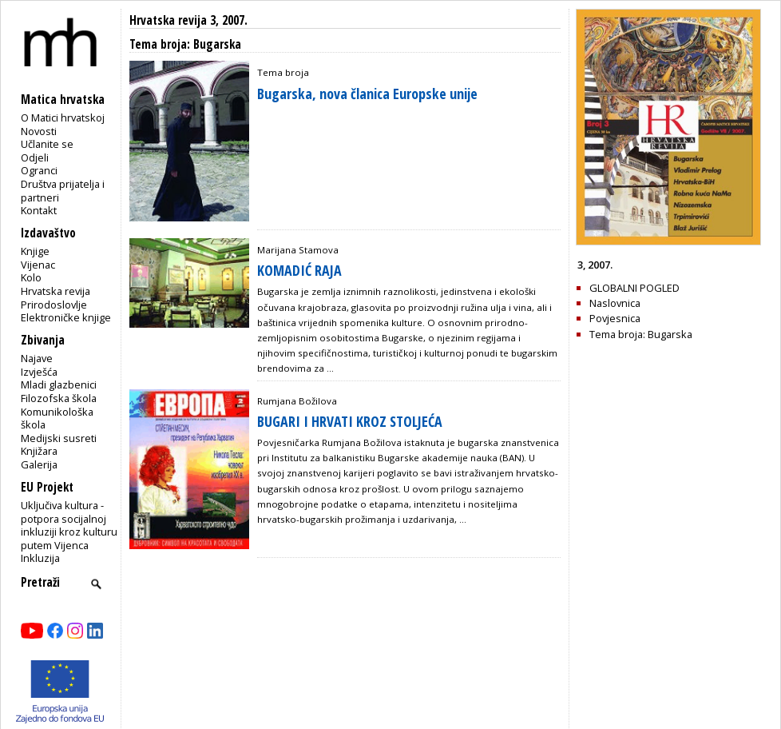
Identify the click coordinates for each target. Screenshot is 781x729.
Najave (37, 358)
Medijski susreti (59, 438)
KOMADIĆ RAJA (299, 270)
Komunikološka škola (57, 418)
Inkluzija (40, 558)
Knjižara (39, 451)
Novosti (39, 131)
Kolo (31, 277)
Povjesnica (614, 318)
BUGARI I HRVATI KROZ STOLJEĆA (349, 421)
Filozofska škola (59, 398)
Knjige (35, 251)
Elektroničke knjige (66, 317)
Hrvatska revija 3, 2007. (188, 20)
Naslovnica (614, 303)
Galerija (39, 464)
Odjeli (35, 157)
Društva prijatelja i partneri (63, 191)
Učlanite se (47, 144)
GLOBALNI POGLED (634, 288)
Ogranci (39, 170)
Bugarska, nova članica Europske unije (367, 93)
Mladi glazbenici (59, 384)
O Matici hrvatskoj (63, 117)
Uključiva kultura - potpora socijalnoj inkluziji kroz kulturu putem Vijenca (69, 525)
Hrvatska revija (55, 291)
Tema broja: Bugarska (640, 334)
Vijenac (38, 264)
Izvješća (39, 371)
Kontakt (39, 210)
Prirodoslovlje (54, 304)
